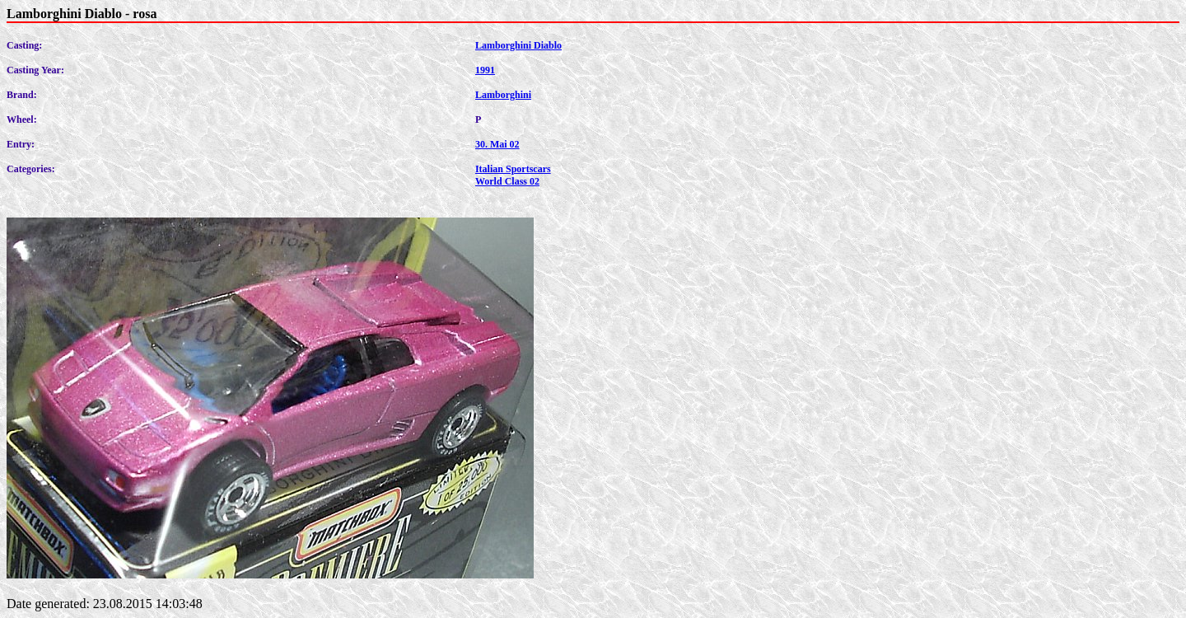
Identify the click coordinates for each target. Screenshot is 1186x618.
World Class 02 (507, 181)
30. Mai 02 (497, 144)
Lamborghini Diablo (518, 45)
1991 (485, 70)
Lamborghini (503, 95)
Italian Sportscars (513, 169)
